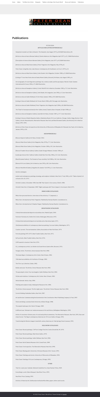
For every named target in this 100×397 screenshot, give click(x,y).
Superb (65, 394)
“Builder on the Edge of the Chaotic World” (52, 2)
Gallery (19, 2)
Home (13, 2)
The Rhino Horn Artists (28, 2)
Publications (81, 2)
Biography (37, 2)
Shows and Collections (70, 2)
